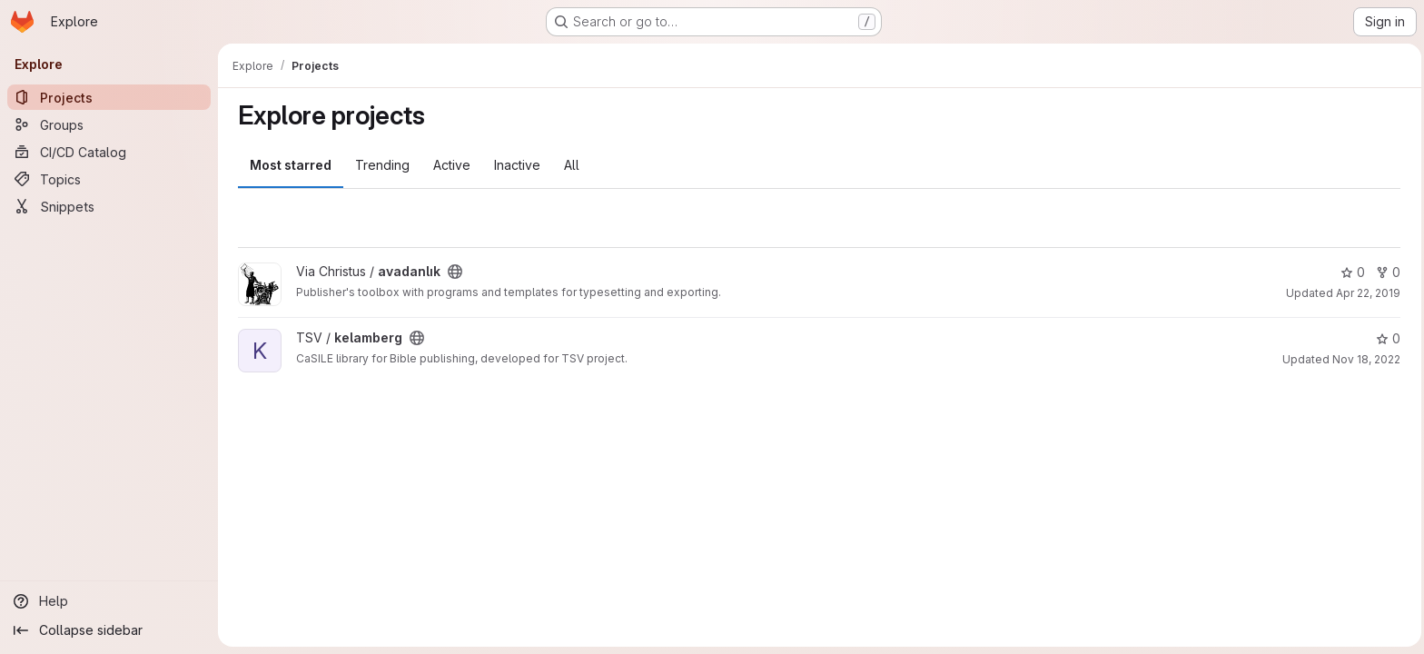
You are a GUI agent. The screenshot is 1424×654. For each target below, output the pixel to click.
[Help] (109, 601)
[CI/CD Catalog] (109, 151)
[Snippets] (109, 206)
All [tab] (570, 165)
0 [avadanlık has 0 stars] (1351, 272)
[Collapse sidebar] (109, 630)
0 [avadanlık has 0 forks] (1386, 272)
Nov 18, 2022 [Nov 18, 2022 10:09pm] (1364, 359)
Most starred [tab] (289, 165)
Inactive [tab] (515, 165)
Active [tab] (450, 165)
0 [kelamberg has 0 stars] (1386, 338)
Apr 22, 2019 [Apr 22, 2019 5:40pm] (1366, 293)
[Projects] (109, 97)
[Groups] (109, 124)
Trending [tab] (380, 165)
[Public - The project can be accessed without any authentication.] (453, 271)
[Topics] (109, 179)
